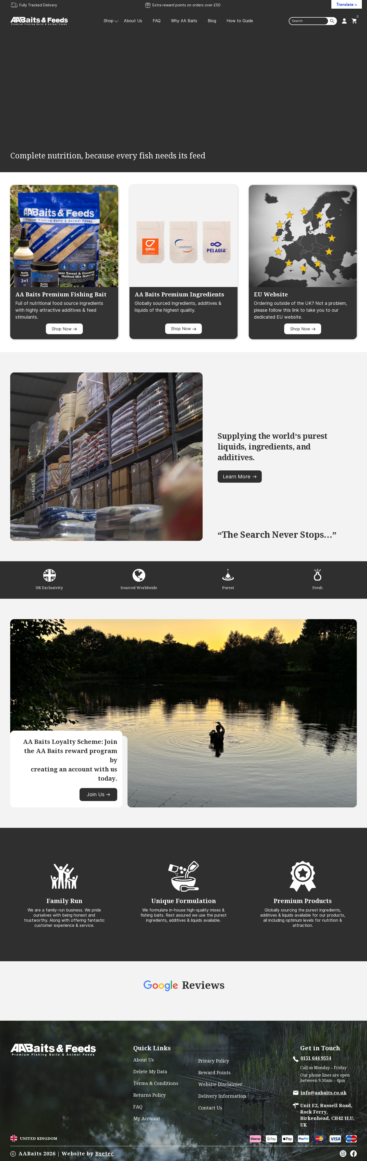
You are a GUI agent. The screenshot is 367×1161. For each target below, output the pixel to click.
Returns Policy (149, 1095)
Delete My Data (150, 1072)
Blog (212, 20)
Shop (108, 20)
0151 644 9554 (315, 1058)
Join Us (98, 794)
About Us (133, 20)
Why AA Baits (184, 20)
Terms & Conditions (155, 1083)
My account (146, 1118)
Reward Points (214, 1073)
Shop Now (64, 329)
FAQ (157, 20)
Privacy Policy (213, 1061)
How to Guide (240, 20)
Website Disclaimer (220, 1084)
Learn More (240, 476)
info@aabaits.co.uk (323, 1093)
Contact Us (210, 1108)
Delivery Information (222, 1096)
